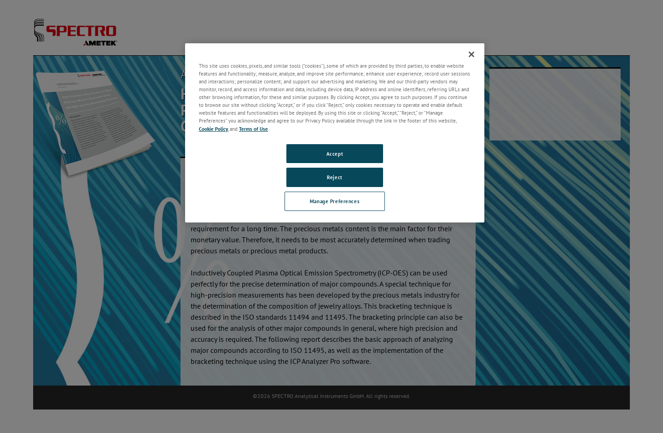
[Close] (471, 54)
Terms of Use (253, 128)
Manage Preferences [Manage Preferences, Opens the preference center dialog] (335, 201)
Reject (334, 177)
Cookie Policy (213, 128)
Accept (334, 153)
